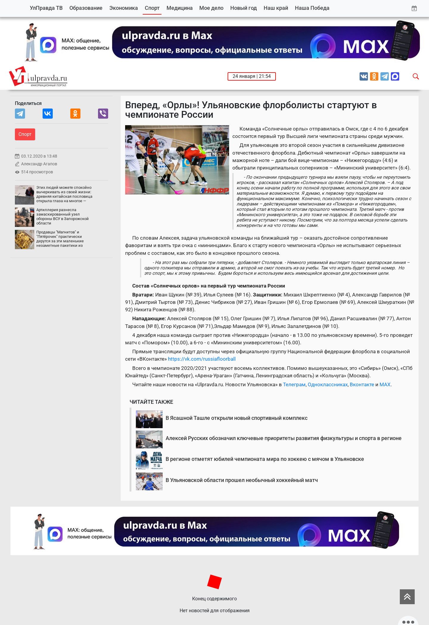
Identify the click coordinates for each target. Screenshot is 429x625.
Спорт (152, 8)
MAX (385, 384)
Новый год (243, 8)
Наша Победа (312, 8)
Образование (85, 8)
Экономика (123, 8)
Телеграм (294, 384)
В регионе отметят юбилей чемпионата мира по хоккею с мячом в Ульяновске (265, 459)
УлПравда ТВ (46, 8)
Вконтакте (362, 384)
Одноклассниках (328, 384)
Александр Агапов (39, 164)
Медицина (180, 8)
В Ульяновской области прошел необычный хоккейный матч (242, 480)
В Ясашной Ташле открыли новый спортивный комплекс (236, 418)
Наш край (276, 8)
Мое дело (211, 8)
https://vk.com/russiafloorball (202, 359)
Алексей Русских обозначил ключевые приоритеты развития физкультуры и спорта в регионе (284, 438)
